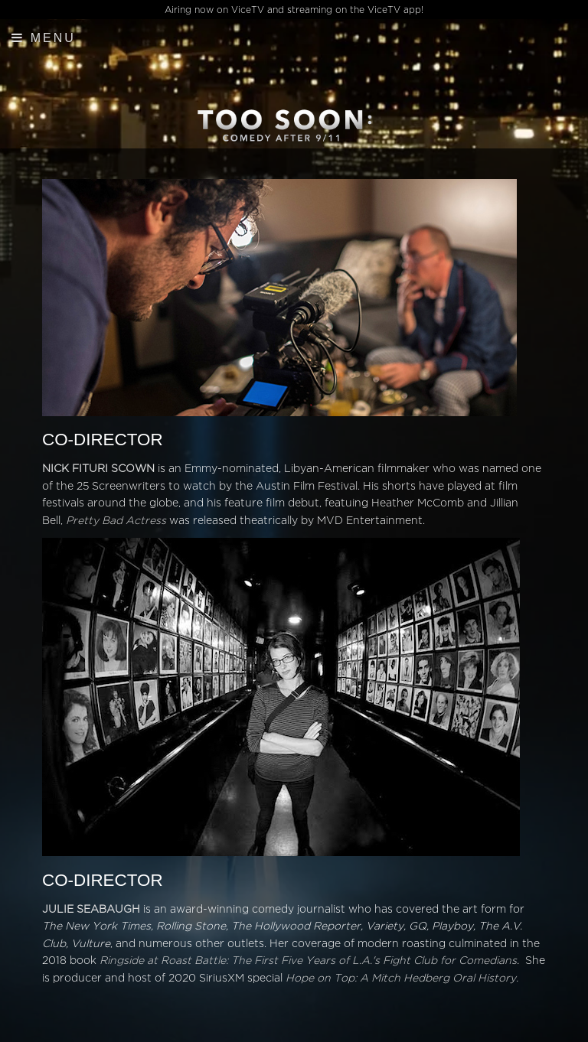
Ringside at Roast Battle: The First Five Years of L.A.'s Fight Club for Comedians (308, 960)
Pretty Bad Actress (116, 521)
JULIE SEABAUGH (91, 909)
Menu (43, 37)
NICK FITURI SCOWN (98, 469)
